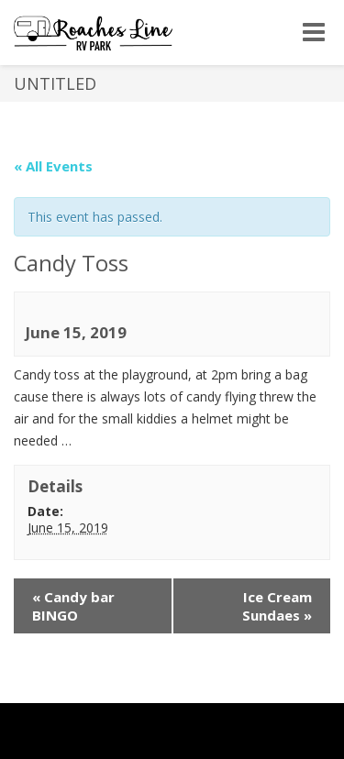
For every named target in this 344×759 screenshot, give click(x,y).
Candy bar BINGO (73, 606)
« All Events (53, 166)
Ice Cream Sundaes (277, 606)
